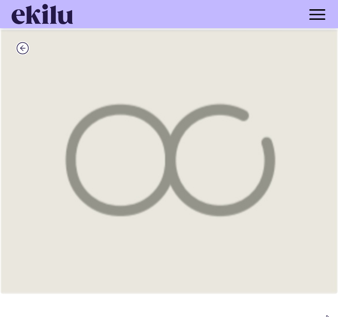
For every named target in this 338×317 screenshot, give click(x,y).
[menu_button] (204, 14)
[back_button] (22, 48)
